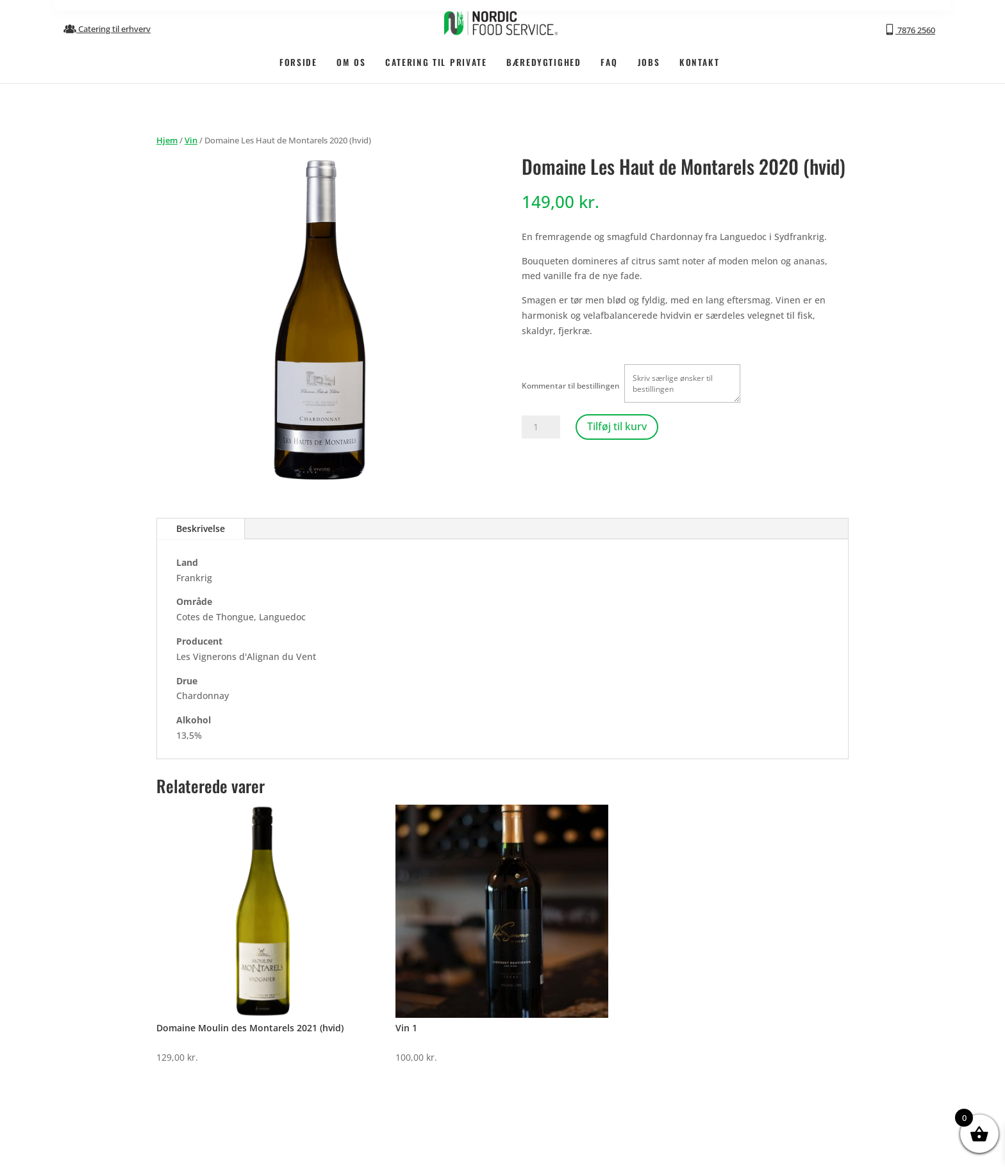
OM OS (350, 61)
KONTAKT (699, 61)
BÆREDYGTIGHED (543, 61)
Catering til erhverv (107, 28)
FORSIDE (298, 61)
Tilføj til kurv (617, 426)
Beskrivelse (200, 528)
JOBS (649, 61)
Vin (191, 140)
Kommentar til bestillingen (571, 385)
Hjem (167, 140)
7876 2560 (909, 29)
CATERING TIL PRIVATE (435, 61)
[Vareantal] (541, 427)
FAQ (609, 61)
